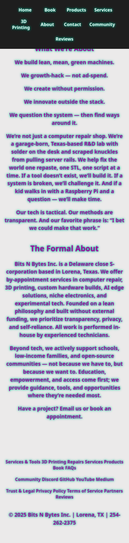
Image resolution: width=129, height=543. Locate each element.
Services (103, 10)
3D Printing (21, 24)
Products (76, 10)
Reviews (64, 39)
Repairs (75, 462)
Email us (71, 408)
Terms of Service (85, 491)
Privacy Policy (51, 491)
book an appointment (78, 412)
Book (50, 10)
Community (102, 24)
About (47, 24)
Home (24, 10)
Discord (50, 479)
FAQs (70, 468)
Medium (105, 479)
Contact (72, 24)
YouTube (85, 479)
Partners (113, 491)
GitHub (67, 479)
